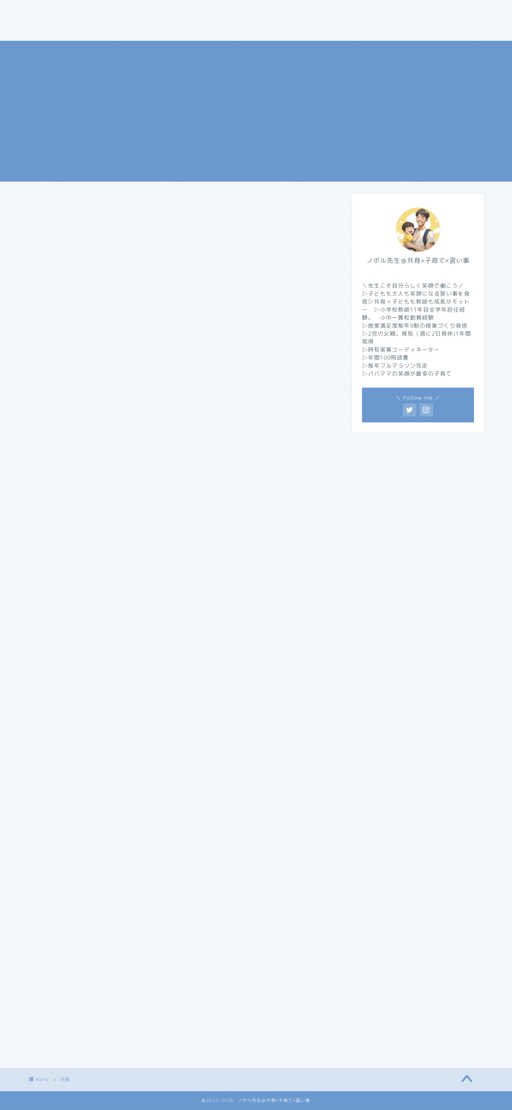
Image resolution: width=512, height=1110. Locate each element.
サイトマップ (136, 26)
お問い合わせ (354, 10)
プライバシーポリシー (68, 26)
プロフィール (94, 10)
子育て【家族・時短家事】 (242, 10)
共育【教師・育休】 (159, 10)
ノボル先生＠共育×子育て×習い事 (256, 169)
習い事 (307, 10)
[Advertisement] (256, 97)
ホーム (47, 10)
